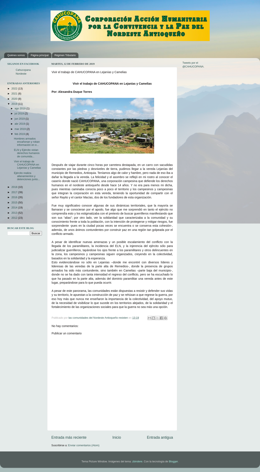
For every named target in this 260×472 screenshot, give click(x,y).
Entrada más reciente (69, 437)
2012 (14, 217)
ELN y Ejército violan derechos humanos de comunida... (26, 153)
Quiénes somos (16, 55)
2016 (14, 197)
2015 (14, 202)
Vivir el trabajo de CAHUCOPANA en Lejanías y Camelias (27, 164)
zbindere (137, 461)
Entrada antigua (160, 437)
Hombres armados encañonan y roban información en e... (27, 141)
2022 (14, 88)
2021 (14, 93)
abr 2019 (20, 123)
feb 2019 (20, 134)
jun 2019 (20, 118)
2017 (14, 192)
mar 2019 (21, 129)
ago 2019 (20, 108)
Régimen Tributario (65, 55)
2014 (14, 207)
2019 (14, 103)
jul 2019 (20, 113)
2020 (14, 98)
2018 (14, 187)
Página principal (39, 55)
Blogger (173, 461)
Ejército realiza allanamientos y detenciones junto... (27, 176)
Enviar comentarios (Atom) (83, 445)
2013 (14, 212)
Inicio (116, 437)
